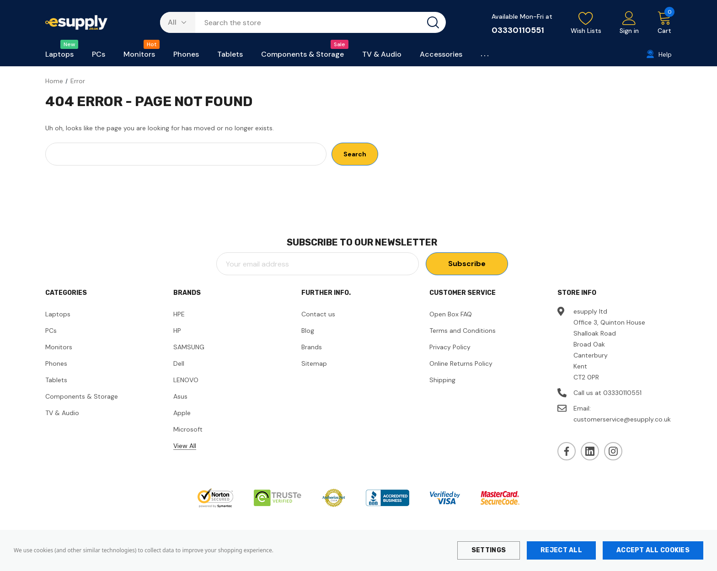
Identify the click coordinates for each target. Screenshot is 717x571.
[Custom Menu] (485, 56)
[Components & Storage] (302, 57)
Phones (56, 363)
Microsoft (188, 429)
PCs (51, 330)
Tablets (56, 380)
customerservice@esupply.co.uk (622, 419)
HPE (179, 314)
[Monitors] (139, 57)
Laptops (57, 314)
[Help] (659, 54)
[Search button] (433, 22)
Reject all (561, 550)
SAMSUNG (188, 347)
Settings (488, 550)
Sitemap (314, 363)
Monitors (58, 347)
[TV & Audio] (381, 57)
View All (184, 446)
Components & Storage (81, 396)
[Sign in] (629, 23)
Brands (311, 347)
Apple (182, 413)
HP (177, 330)
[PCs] (98, 57)
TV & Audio (62, 413)
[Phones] (186, 57)
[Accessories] (441, 57)
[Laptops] (59, 57)
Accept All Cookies (653, 550)
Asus (180, 396)
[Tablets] (230, 57)
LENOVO (185, 380)
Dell (178, 363)
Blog (307, 330)
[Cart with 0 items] (660, 23)
